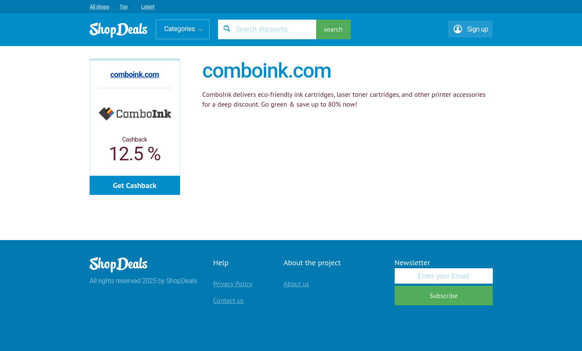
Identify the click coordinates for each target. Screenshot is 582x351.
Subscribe (443, 295)
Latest (147, 7)
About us (296, 283)
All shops (99, 7)
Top (123, 7)
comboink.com (134, 74)
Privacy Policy (233, 283)
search (333, 29)
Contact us (228, 300)
